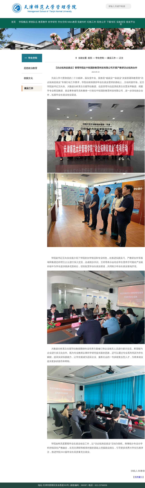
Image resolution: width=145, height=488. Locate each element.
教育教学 (42, 22)
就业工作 (28, 88)
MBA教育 (72, 22)
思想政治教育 (30, 68)
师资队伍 (33, 22)
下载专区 (111, 22)
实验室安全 (120, 23)
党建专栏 (81, 22)
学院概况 (23, 22)
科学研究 (52, 22)
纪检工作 (91, 22)
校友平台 (130, 22)
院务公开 (101, 22)
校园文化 (28, 78)
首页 (13, 22)
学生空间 (62, 22)
